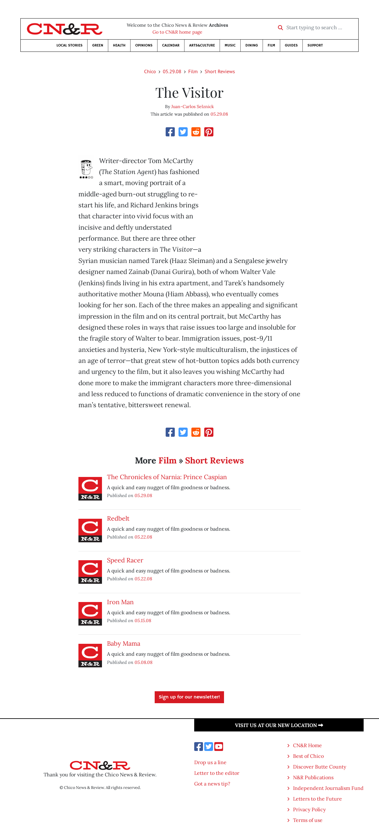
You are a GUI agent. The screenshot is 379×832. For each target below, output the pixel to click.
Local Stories (69, 45)
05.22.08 (143, 537)
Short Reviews (220, 71)
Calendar (170, 45)
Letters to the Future (317, 799)
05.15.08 (143, 620)
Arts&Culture (202, 45)
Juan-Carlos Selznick (192, 106)
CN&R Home (307, 745)
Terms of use (308, 820)
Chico (150, 71)
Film (271, 45)
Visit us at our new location (279, 725)
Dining (251, 45)
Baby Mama (123, 643)
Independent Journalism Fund (328, 788)
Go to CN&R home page (177, 32)
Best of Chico (308, 756)
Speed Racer (125, 560)
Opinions (143, 45)
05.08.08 (143, 662)
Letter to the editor (216, 773)
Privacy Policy (309, 809)
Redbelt (118, 518)
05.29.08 (172, 71)
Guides (291, 45)
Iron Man (120, 602)
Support (315, 45)
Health (119, 45)
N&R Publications (313, 777)
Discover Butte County (319, 767)
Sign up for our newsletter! (189, 697)
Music (230, 45)
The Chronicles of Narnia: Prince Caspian (167, 477)
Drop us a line (210, 762)
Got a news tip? (212, 783)
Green (97, 45)
